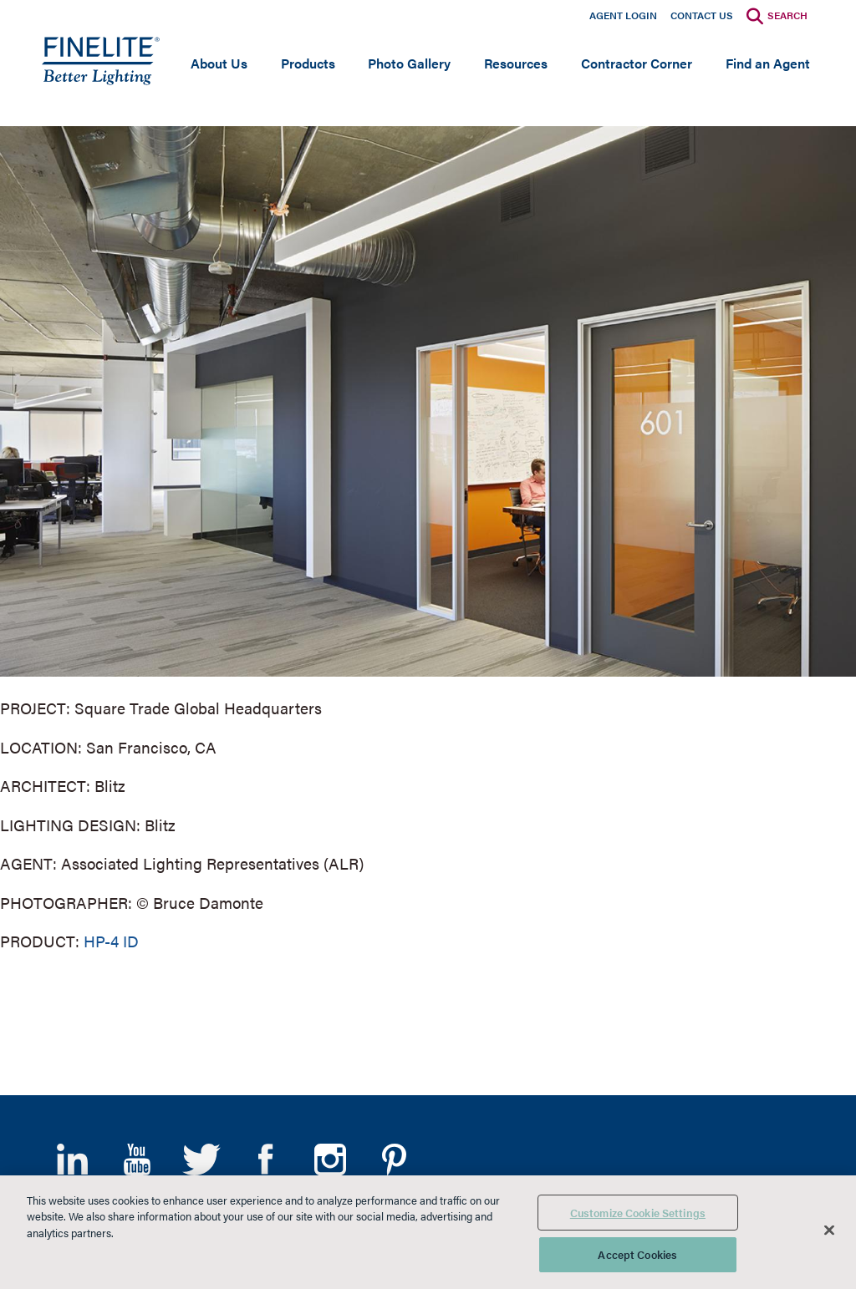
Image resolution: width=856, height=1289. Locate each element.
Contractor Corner (636, 63)
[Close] (829, 1229)
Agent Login (623, 15)
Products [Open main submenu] (308, 63)
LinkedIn (72, 1159)
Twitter (201, 1159)
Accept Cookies (637, 1254)
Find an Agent (768, 63)
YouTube (136, 1159)
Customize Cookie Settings (638, 1212)
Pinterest (394, 1159)
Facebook (265, 1159)
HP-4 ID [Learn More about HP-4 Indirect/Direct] (111, 941)
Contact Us (701, 15)
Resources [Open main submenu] (516, 63)
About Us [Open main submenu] (219, 63)
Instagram (329, 1159)
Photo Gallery (409, 63)
